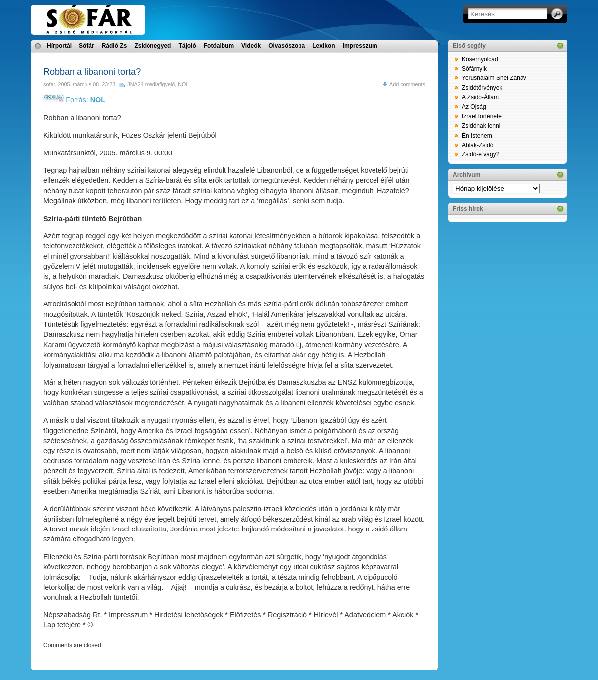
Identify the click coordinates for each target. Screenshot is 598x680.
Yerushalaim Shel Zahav (494, 78)
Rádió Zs (114, 45)
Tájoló (187, 45)
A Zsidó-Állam (480, 97)
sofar (49, 84)
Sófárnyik (474, 68)
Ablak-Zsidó (477, 145)
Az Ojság (474, 106)
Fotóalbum (219, 45)
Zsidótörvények (482, 87)
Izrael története (482, 116)
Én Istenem (477, 135)
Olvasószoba (286, 45)
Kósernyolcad (480, 59)
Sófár (86, 45)
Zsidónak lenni (481, 125)
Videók (251, 45)
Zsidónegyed (152, 45)
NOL (183, 84)
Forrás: (74, 100)
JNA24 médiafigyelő (151, 84)
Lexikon (323, 45)
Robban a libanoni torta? (92, 71)
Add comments (407, 84)
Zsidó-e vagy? (480, 154)
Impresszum (360, 45)
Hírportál (59, 45)
